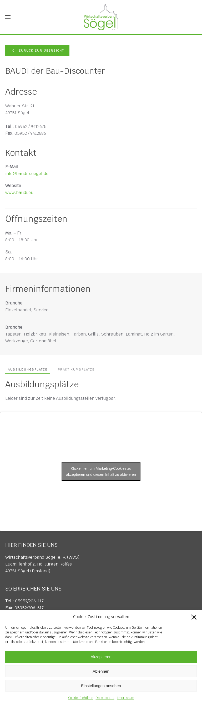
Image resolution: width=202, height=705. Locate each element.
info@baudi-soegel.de (26, 173)
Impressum (125, 698)
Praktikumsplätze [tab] (76, 369)
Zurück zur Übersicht (37, 50)
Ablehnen (101, 671)
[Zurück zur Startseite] (101, 17)
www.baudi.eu (19, 192)
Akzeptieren (100, 656)
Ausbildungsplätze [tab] (27, 369)
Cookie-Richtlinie (80, 698)
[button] (194, 616)
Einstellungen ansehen (101, 685)
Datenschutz (105, 698)
